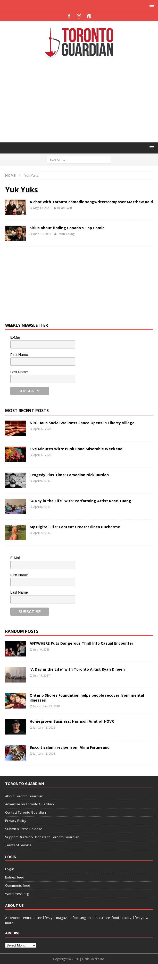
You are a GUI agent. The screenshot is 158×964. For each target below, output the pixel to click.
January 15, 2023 (44, 753)
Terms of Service (18, 845)
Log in (9, 869)
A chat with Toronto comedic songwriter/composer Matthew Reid (91, 201)
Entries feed (14, 877)
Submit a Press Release (23, 828)
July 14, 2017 (41, 675)
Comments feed (17, 885)
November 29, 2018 (46, 706)
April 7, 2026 (41, 533)
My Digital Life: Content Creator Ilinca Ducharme (75, 526)
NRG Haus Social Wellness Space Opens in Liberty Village (82, 422)
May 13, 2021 (42, 208)
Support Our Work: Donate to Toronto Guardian (42, 837)
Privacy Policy (15, 820)
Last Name (19, 372)
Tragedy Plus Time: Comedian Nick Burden (69, 474)
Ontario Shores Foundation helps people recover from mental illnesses (87, 697)
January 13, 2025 (44, 727)
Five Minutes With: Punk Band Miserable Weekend (76, 448)
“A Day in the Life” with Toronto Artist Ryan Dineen (77, 669)
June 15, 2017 (42, 234)
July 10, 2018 (41, 649)
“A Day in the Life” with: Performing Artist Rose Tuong (80, 500)
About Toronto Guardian (24, 796)
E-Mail (15, 337)
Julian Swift (64, 208)
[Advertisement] (81, 100)
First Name (19, 355)
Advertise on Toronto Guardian (29, 804)
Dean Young (66, 234)
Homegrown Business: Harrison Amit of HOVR (72, 721)
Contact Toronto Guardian (25, 812)
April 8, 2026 (41, 507)
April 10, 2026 (42, 429)
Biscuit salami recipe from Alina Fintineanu (70, 747)
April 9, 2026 (41, 481)
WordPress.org (17, 893)
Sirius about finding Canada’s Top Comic (67, 227)
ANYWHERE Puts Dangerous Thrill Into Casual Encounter (81, 643)
